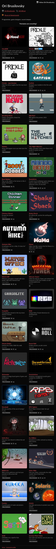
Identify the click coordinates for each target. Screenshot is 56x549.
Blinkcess (5, 470)
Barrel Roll (32, 343)
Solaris (31, 503)
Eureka (4, 503)
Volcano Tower (34, 277)
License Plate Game (36, 536)
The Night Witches (35, 146)
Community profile (11, 547)
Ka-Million (32, 438)
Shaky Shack (33, 213)
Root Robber (6, 179)
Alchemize (5, 374)
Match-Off (5, 277)
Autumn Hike (6, 244)
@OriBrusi (22, 11)
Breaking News (7, 115)
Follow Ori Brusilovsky (45, 2)
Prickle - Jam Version (9, 83)
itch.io (3, 547)
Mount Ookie (6, 343)
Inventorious (33, 374)
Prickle (31, 49)
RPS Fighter (33, 407)
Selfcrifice (5, 438)
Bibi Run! (32, 115)
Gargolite (5, 311)
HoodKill (5, 49)
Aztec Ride (32, 470)
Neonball (5, 407)
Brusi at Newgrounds (12, 15)
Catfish (31, 83)
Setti (3, 536)
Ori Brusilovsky (9, 11)
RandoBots (33, 179)
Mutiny (4, 146)
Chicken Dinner (7, 213)
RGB (30, 311)
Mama (31, 244)
